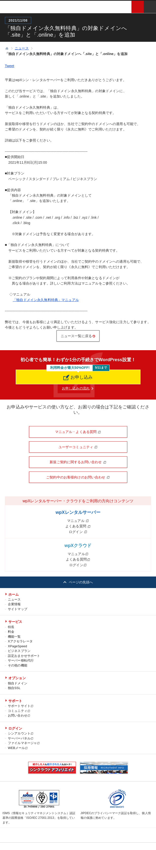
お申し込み (78, 377)
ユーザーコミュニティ (78, 447)
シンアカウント (21, 733)
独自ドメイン (17, 683)
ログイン (78, 532)
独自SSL (14, 688)
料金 (11, 632)
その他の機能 (17, 665)
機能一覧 (14, 636)
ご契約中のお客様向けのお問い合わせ (78, 477)
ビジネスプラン (19, 651)
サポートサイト (21, 706)
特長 (11, 627)
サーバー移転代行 (21, 660)
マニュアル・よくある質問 (78, 432)
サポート (15, 701)
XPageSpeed (17, 646)
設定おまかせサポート (24, 656)
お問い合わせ (19, 715)
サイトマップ (17, 609)
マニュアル (78, 521)
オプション (17, 678)
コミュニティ (19, 711)
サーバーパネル (21, 738)
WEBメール (18, 748)
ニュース (14, 599)
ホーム (13, 594)
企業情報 (14, 604)
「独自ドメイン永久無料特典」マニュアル (46, 300)
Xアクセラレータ (20, 641)
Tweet (9, 66)
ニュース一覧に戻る (78, 336)
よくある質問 (78, 526)
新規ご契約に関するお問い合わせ (78, 462)
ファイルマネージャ (24, 743)
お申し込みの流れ (76, 388)
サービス (15, 622)
